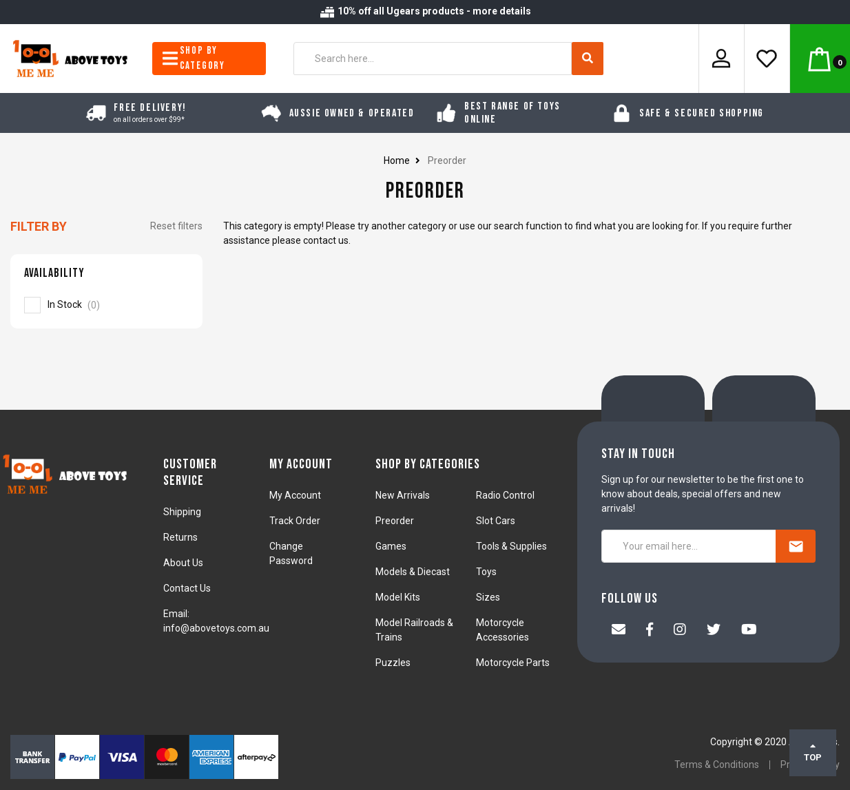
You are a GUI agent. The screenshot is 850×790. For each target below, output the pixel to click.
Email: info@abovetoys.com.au (216, 621)
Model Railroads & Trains (414, 630)
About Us (183, 562)
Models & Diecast (412, 571)
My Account (295, 495)
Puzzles (393, 662)
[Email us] (618, 630)
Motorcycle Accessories (502, 630)
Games (390, 546)
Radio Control (505, 495)
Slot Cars (495, 520)
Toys (486, 571)
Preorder (394, 520)
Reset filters (176, 225)
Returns (180, 537)
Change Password (291, 553)
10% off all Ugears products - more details (425, 11)
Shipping (182, 511)
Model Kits (397, 597)
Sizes (488, 597)
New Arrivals (402, 495)
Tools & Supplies (511, 546)
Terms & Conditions (716, 764)
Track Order (294, 520)
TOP (813, 752)
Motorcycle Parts (513, 662)
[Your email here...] (688, 546)
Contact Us (187, 588)
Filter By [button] (38, 226)
